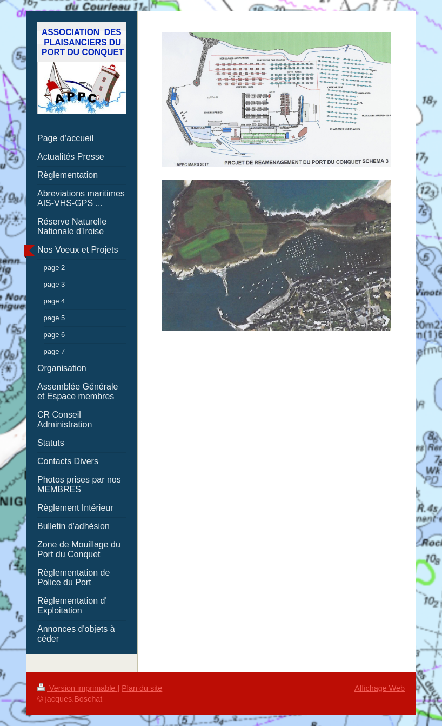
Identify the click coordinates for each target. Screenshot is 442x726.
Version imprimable (77, 688)
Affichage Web (379, 688)
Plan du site (142, 688)
